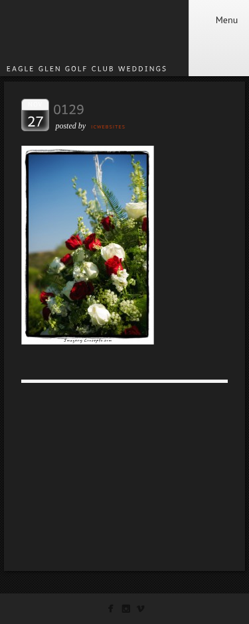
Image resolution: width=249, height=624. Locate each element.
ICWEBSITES (108, 126)
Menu (219, 20)
